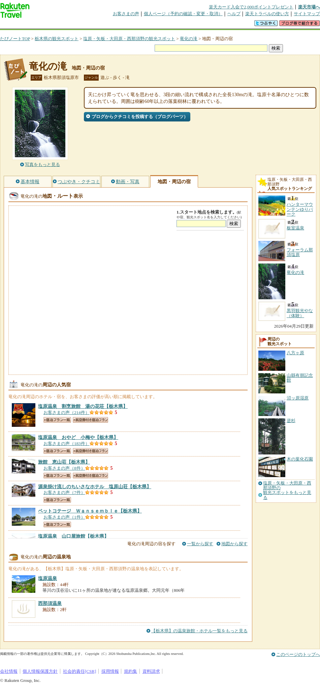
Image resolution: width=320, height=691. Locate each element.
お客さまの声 (126, 13)
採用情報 (110, 671)
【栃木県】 (83, 406)
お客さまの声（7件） (64, 492)
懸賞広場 (78, 25)
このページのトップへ (298, 654)
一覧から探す (200, 543)
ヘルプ (234, 13)
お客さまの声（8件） (64, 468)
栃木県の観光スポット (56, 38)
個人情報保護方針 (40, 671)
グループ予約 (134, 25)
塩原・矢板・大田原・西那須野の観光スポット (129, 38)
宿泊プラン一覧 (57, 420)
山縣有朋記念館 (300, 378)
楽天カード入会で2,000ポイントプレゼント (251, 6)
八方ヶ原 (295, 352)
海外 (51, 25)
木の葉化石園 (300, 459)
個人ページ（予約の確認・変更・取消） (183, 13)
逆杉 (291, 420)
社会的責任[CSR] (79, 671)
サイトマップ (307, 13)
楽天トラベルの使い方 (267, 13)
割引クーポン (106, 25)
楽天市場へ (309, 6)
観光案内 (161, 25)
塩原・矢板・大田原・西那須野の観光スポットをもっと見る (287, 490)
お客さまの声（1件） (64, 517)
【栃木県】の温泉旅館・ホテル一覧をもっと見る (199, 630)
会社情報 (9, 671)
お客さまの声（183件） (66, 443)
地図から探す (234, 543)
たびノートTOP (15, 38)
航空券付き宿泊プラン (90, 420)
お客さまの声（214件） (66, 412)
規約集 (130, 671)
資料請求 (151, 671)
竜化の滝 (188, 38)
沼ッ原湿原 (298, 397)
